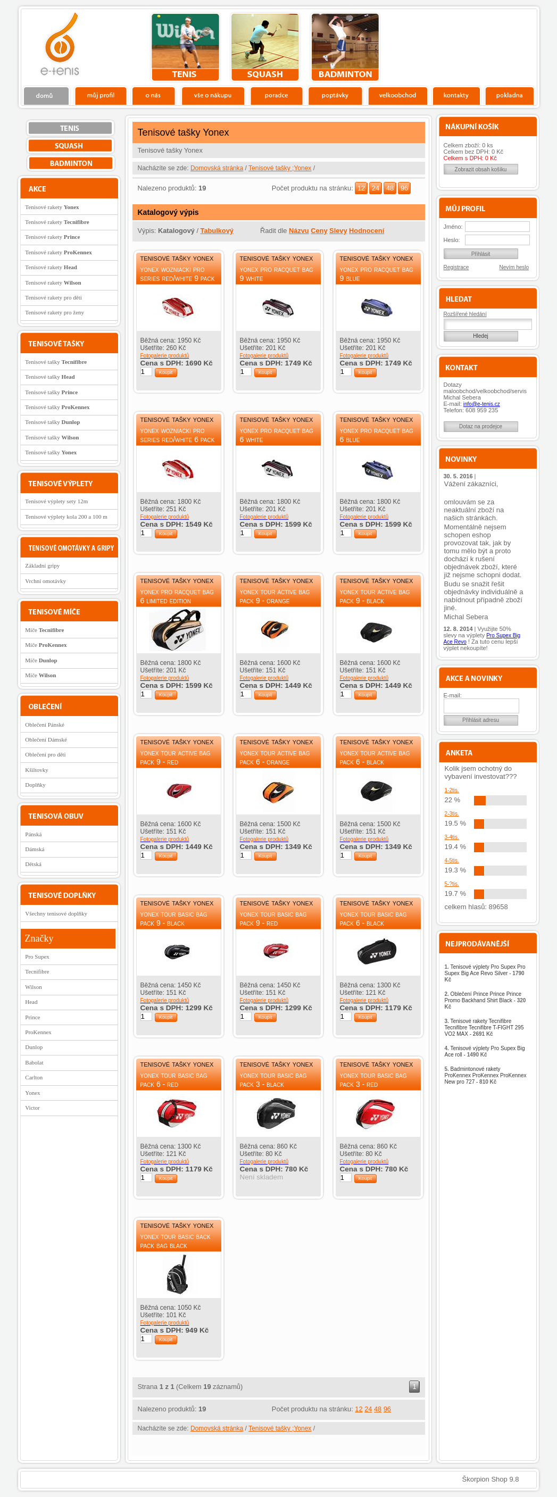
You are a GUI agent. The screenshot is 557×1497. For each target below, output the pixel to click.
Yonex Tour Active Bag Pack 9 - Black (375, 596)
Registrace (456, 267)
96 (404, 188)
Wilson (33, 987)
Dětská (33, 864)
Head (31, 1002)
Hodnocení (366, 231)
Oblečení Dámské (46, 739)
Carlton (34, 1077)
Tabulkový (217, 231)
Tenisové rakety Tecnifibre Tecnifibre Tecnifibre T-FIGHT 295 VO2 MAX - (484, 1027)
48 (390, 188)
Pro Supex (37, 956)
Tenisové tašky (56, 362)
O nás (153, 95)
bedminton (345, 47)
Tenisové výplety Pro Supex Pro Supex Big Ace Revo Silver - (485, 973)
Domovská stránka (216, 168)
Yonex (32, 1093)
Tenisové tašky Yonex (177, 257)
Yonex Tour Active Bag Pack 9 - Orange (275, 596)
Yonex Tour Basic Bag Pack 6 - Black (373, 918)
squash (265, 47)
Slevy (338, 231)
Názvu (299, 231)
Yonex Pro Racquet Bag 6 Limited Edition (177, 596)
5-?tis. (452, 884)
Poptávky (335, 95)
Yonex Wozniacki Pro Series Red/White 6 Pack (177, 435)
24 (375, 188)
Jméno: (453, 226)
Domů (47, 95)
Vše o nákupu (212, 95)
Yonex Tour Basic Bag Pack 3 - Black (273, 1079)
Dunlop (34, 1047)
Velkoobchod (397, 95)
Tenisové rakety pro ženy (54, 312)
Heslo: (452, 240)
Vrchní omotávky (45, 581)
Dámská (34, 849)
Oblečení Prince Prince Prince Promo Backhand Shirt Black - (485, 1000)
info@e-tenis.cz (481, 404)
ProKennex (38, 1032)
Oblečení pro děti (45, 754)
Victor (32, 1107)
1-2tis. (452, 790)
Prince (32, 1017)
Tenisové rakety (52, 207)
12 (361, 188)
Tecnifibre (37, 971)
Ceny (319, 231)
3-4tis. (452, 837)
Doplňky (35, 784)
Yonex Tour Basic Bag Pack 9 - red (273, 918)
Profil (100, 95)
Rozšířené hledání (465, 314)
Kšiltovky (36, 770)
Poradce (276, 95)
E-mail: (453, 695)
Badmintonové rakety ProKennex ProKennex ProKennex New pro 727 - (486, 1075)
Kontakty (456, 95)
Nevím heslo (514, 267)
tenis (185, 47)
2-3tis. (452, 814)
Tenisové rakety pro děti (53, 297)
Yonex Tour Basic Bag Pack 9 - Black (173, 918)
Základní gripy (42, 565)
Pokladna (509, 95)
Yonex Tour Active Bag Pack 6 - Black (375, 757)
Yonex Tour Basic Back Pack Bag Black (175, 1241)
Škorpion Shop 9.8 (490, 1479)
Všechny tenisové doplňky (56, 913)
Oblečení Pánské (44, 724)
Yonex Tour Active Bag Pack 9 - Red (175, 757)
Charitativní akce (482, 46)
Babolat (34, 1062)
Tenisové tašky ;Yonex (279, 168)
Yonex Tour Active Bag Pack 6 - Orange (275, 757)
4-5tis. (452, 860)
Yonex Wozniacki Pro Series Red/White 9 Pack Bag (177, 278)
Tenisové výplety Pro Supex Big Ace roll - (485, 1051)
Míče (44, 630)
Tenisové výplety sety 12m (56, 501)
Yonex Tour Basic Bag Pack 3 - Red (373, 1079)
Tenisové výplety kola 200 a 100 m (66, 516)
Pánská (33, 834)
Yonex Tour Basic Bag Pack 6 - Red (173, 1079)
